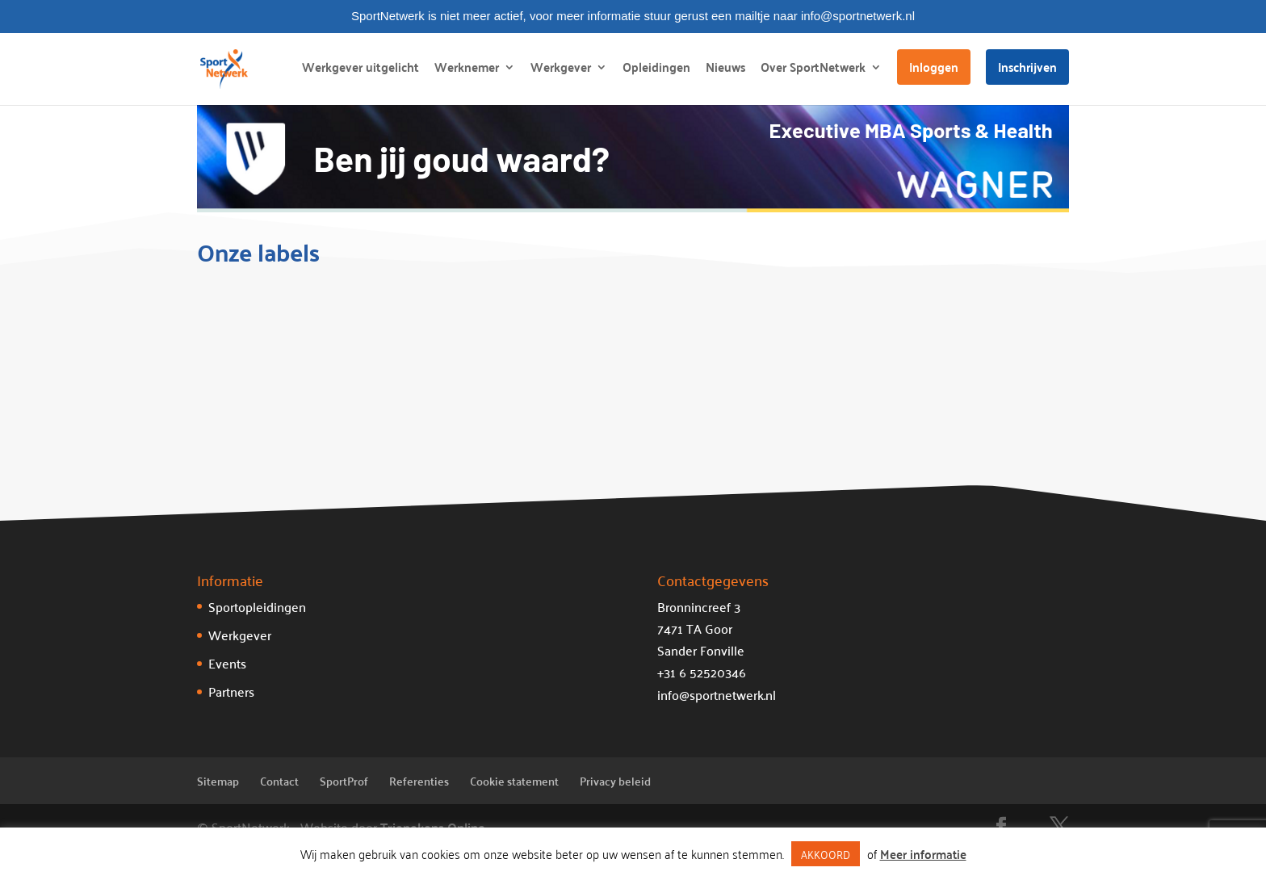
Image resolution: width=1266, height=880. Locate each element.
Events (227, 663)
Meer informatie (923, 854)
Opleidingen (656, 69)
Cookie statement (514, 780)
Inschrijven (1027, 66)
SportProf (344, 780)
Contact (279, 780)
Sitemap (218, 780)
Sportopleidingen (257, 606)
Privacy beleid (615, 780)
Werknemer (466, 69)
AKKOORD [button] (825, 854)
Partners (231, 691)
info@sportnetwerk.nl (716, 694)
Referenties (419, 780)
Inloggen (933, 66)
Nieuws (725, 69)
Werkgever (560, 69)
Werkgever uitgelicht (360, 69)
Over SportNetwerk (813, 69)
